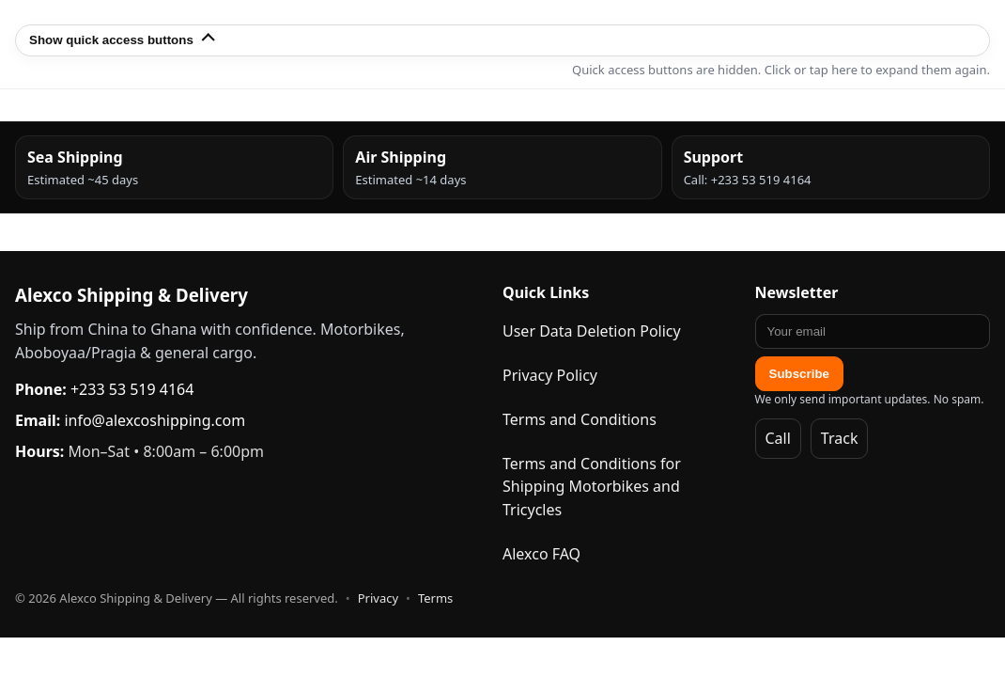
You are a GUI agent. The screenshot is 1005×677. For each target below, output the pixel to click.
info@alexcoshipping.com (154, 420)
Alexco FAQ (541, 553)
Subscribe (799, 374)
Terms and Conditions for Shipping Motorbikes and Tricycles (591, 487)
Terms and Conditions (579, 419)
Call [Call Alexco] (778, 438)
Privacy (378, 598)
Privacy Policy (549, 375)
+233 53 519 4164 (131, 389)
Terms (435, 598)
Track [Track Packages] (839, 438)
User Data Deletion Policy (591, 331)
